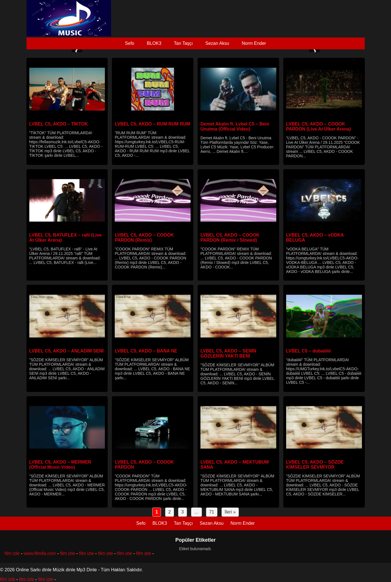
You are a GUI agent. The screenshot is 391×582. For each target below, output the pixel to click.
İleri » (230, 512)
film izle (12, 553)
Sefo (129, 43)
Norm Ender (254, 43)
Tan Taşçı (183, 43)
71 (211, 512)
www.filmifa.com (40, 553)
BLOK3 (154, 43)
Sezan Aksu (217, 43)
